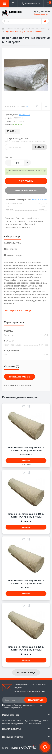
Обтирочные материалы (17, 29)
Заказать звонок (41, 14)
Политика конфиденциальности (27, 705)
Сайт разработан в (19, 747)
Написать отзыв (19, 376)
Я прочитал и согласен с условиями (23, 706)
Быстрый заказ (26, 190)
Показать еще (26, 672)
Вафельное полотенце (40, 29)
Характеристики (12, 242)
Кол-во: (8, 157)
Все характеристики (39, 199)
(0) (27, 106)
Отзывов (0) (10, 248)
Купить (39, 147)
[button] (30, 3)
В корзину (26, 181)
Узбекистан (24, 114)
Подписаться (35, 699)
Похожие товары (13, 255)
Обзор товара (12, 236)
